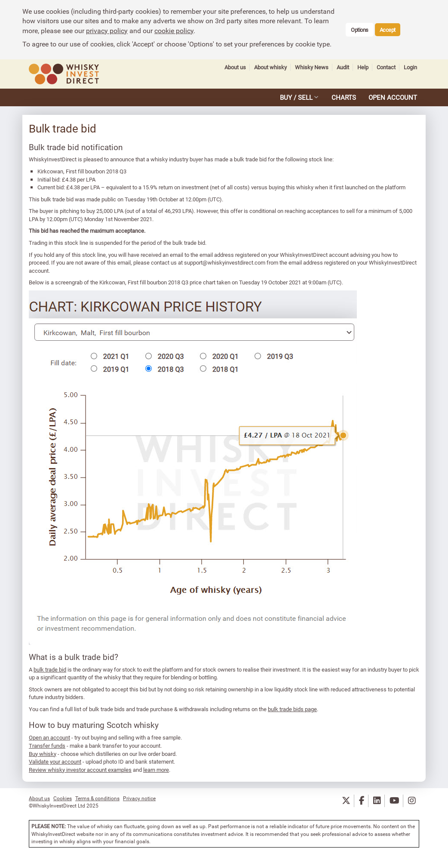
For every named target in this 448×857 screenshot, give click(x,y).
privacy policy (107, 30)
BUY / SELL (296, 97)
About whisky (270, 67)
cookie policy (173, 30)
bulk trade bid (50, 669)
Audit (343, 67)
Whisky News (311, 67)
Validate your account (55, 761)
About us (235, 67)
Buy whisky (42, 754)
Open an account (49, 737)
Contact (386, 67)
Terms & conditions (97, 798)
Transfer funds (47, 745)
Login (410, 67)
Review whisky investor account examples (80, 770)
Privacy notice (139, 798)
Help (362, 67)
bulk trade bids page (292, 709)
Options (359, 30)
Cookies (62, 798)
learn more (156, 770)
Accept (388, 30)
